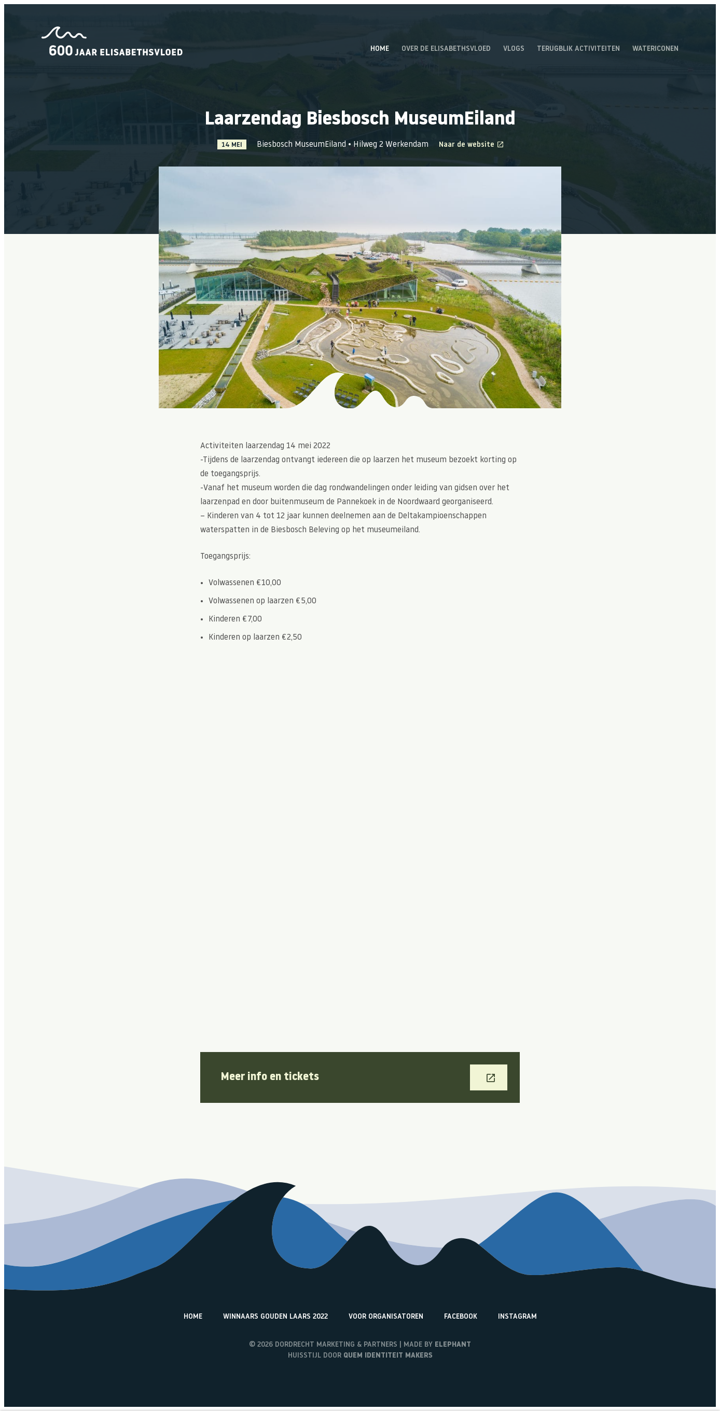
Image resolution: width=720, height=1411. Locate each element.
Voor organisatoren (386, 1317)
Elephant (453, 1345)
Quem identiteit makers (388, 1356)
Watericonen (655, 49)
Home (379, 49)
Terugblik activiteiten (578, 49)
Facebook (460, 1317)
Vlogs (513, 49)
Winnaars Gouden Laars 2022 (275, 1317)
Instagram (517, 1317)
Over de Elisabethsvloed (446, 49)
